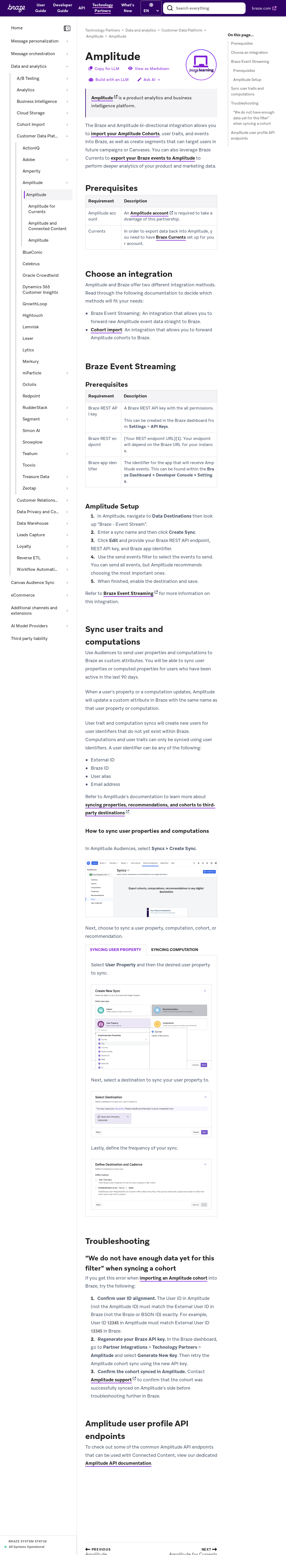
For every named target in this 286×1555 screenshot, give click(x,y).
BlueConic (32, 252)
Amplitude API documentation (118, 1463)
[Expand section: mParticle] (67, 373)
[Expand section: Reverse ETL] (67, 558)
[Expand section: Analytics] (67, 90)
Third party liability (29, 638)
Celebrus (31, 264)
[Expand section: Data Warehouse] (67, 523)
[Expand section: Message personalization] (67, 41)
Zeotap (29, 488)
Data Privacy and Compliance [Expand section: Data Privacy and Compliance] (39, 512)
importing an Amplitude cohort (173, 1278)
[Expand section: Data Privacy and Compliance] (67, 512)
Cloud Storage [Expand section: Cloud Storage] (31, 113)
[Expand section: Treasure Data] (67, 476)
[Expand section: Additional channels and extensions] (67, 610)
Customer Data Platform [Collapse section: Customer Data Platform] (39, 136)
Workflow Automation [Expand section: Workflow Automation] (38, 569)
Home (17, 28)
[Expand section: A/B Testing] (67, 78)
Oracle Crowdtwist (41, 275)
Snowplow (33, 442)
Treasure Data (36, 476)
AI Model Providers (29, 626)
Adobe (29, 159)
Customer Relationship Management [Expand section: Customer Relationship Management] (39, 500)
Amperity (31, 171)
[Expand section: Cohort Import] (67, 124)
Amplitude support (111, 1380)
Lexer (28, 338)
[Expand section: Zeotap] (67, 488)
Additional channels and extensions (34, 610)
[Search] (170, 8)
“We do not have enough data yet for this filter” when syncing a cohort (253, 118)
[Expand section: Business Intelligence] (67, 101)
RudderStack (35, 407)
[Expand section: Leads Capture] (67, 535)
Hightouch (33, 315)
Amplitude (33, 182)
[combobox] (204, 8)
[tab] (115, 950)
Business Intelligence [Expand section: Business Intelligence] (37, 101)
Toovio (29, 465)
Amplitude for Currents (41, 209)
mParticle (32, 373)
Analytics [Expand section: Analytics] (25, 90)
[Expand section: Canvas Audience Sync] (67, 582)
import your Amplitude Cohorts (125, 134)
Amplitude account (149, 213)
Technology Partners (102, 30)
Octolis (29, 384)
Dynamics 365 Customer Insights (40, 289)
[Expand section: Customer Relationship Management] (67, 500)
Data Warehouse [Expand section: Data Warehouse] (32, 523)
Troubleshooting (244, 103)
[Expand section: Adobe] (67, 159)
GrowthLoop (35, 304)
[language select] (151, 10)
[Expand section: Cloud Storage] (67, 113)
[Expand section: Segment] (67, 419)
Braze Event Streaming (128, 593)
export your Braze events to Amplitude (153, 158)
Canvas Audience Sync (32, 582)
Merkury (31, 361)
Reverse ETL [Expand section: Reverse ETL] (29, 558)
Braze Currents (171, 237)
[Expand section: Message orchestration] (67, 53)
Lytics (28, 350)
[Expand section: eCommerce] (67, 595)
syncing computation (174, 949)
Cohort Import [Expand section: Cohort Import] (31, 124)
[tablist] (151, 950)
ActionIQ (31, 148)
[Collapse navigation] (67, 28)
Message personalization (35, 41)
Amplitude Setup (247, 79)
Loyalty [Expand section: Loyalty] (24, 546)
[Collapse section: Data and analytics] (67, 66)
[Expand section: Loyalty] (67, 546)
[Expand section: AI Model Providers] (67, 626)
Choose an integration (249, 52)
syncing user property (115, 949)
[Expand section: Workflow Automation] (67, 569)
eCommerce (23, 595)
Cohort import (106, 330)
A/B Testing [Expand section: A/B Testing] (28, 78)
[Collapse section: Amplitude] (67, 182)
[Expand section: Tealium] (67, 453)
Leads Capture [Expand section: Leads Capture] (31, 535)
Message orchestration (33, 54)
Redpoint (31, 396)
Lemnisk (31, 327)
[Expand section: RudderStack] (67, 407)
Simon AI (31, 430)
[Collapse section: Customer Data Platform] (67, 136)
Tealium (30, 453)
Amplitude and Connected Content (47, 226)
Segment (31, 419)
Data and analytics (28, 66)
